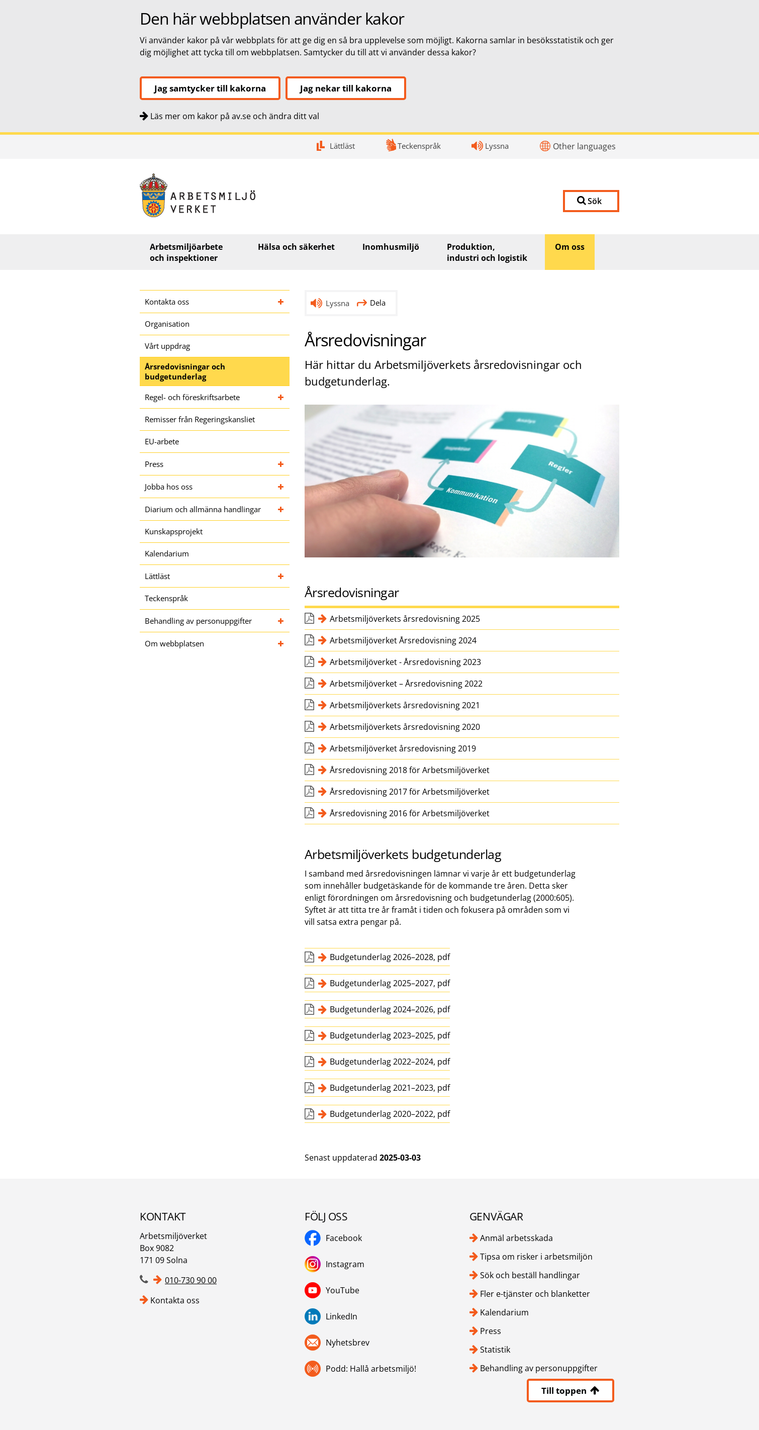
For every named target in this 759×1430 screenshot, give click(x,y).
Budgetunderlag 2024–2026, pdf (390, 1009)
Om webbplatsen (174, 643)
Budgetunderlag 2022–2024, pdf (390, 1061)
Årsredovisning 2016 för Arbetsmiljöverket (410, 813)
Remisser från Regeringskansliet (200, 419)
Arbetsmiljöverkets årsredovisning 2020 (405, 726)
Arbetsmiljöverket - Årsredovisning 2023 (405, 662)
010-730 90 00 (191, 1280)
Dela (371, 303)
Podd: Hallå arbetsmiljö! (360, 1369)
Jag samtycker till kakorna (210, 88)
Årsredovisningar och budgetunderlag (185, 371)
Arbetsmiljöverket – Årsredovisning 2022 (406, 683)
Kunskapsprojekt (174, 531)
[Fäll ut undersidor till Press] (281, 464)
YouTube (332, 1290)
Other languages (584, 146)
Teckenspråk (419, 146)
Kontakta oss (167, 302)
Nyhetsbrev (337, 1342)
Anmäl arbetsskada (516, 1238)
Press (154, 464)
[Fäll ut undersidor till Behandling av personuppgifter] (281, 621)
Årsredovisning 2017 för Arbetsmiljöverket (410, 791)
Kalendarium (167, 553)
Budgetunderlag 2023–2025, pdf (390, 1035)
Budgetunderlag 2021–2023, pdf (390, 1087)
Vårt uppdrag (167, 346)
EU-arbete (162, 441)
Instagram (334, 1264)
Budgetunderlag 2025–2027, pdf (390, 983)
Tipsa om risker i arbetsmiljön (536, 1256)
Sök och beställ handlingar (530, 1275)
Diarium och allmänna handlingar (203, 509)
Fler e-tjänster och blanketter (535, 1293)
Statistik (495, 1349)
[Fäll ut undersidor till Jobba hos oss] (281, 486)
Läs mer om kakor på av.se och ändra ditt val (234, 116)
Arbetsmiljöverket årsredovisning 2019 (403, 748)
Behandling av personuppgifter (198, 621)
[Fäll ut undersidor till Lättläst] (281, 576)
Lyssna (497, 146)
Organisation (167, 324)
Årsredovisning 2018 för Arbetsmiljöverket (410, 770)
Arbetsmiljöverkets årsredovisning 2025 (405, 618)
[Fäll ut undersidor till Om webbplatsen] (281, 643)
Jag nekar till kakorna (346, 88)
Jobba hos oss (169, 487)
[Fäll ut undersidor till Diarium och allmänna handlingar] (281, 509)
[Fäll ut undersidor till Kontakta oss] (281, 302)
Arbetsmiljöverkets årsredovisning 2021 (405, 705)
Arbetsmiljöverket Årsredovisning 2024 (403, 640)
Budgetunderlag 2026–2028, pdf (390, 957)
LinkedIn (331, 1316)
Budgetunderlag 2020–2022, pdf (390, 1113)
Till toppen (570, 1390)
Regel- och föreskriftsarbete (192, 397)
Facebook (333, 1238)
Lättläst (342, 146)
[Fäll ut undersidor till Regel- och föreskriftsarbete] (281, 397)
